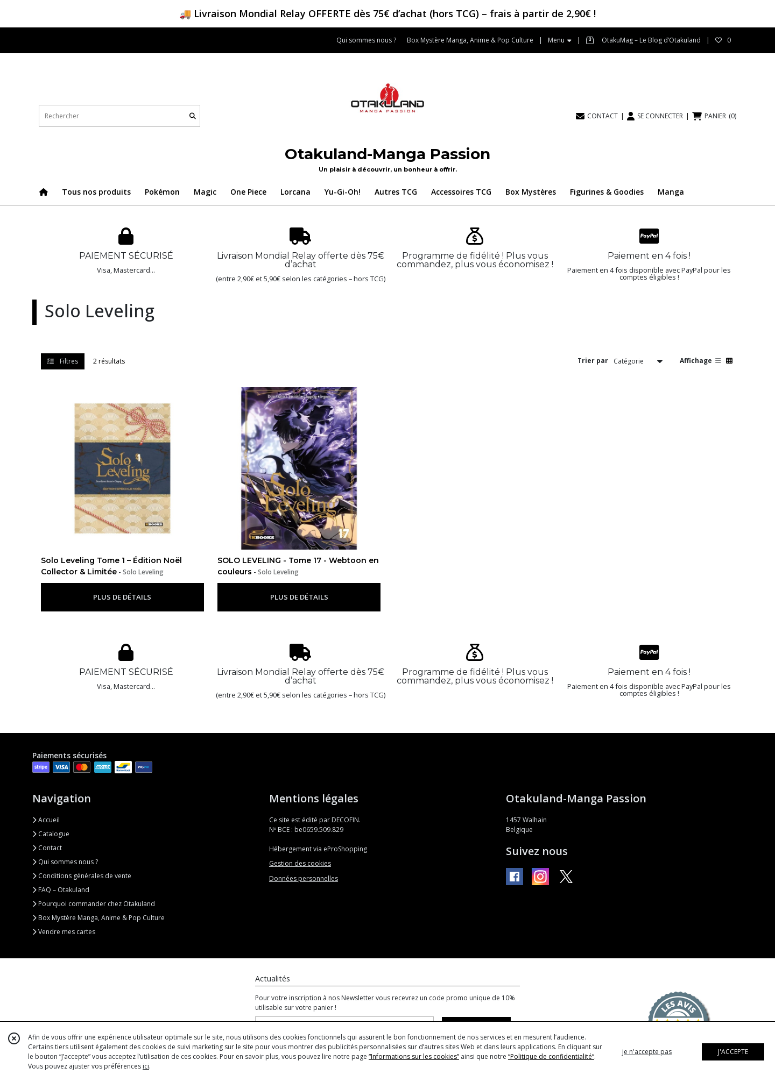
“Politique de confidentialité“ (551, 1056)
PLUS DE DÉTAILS (122, 597)
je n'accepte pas (647, 1051)
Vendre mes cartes (63, 931)
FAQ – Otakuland (60, 889)
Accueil (46, 819)
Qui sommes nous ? (65, 861)
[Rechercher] (193, 115)
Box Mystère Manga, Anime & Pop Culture (98, 917)
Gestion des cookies (300, 863)
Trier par (592, 360)
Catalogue (50, 833)
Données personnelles (303, 878)
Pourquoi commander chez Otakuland (93, 903)
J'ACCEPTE (733, 1051)
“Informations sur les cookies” (414, 1056)
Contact (47, 847)
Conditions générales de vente (81, 875)
